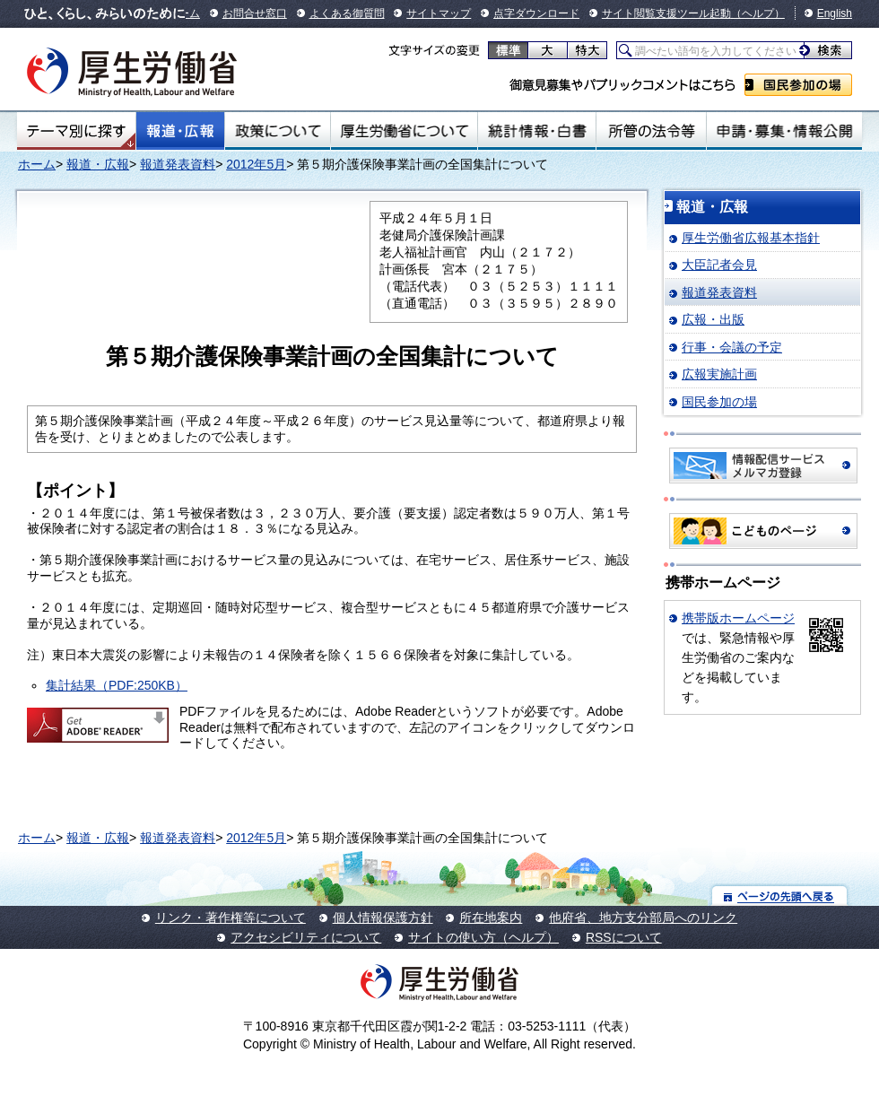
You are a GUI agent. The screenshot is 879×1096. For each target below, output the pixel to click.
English (834, 13)
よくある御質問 (347, 13)
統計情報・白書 (537, 131)
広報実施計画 (719, 374)
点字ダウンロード (536, 13)
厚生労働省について (404, 131)
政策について (277, 131)
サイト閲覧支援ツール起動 (666, 13)
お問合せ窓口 (254, 13)
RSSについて (624, 937)
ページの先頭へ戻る (780, 895)
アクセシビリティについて (306, 937)
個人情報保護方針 (383, 917)
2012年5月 (256, 164)
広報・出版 (713, 319)
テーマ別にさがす (76, 131)
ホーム (37, 164)
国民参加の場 (798, 85)
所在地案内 (490, 917)
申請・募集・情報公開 (784, 131)
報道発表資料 (177, 164)
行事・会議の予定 (732, 347)
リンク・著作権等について (230, 917)
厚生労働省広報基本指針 (751, 238)
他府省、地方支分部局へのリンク (643, 917)
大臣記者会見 (719, 264)
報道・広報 (180, 131)
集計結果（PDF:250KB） (116, 685)
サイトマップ (438, 13)
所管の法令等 (650, 131)
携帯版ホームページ (738, 618)
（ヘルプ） (758, 13)
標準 (508, 50)
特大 (587, 50)
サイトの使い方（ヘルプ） (483, 937)
